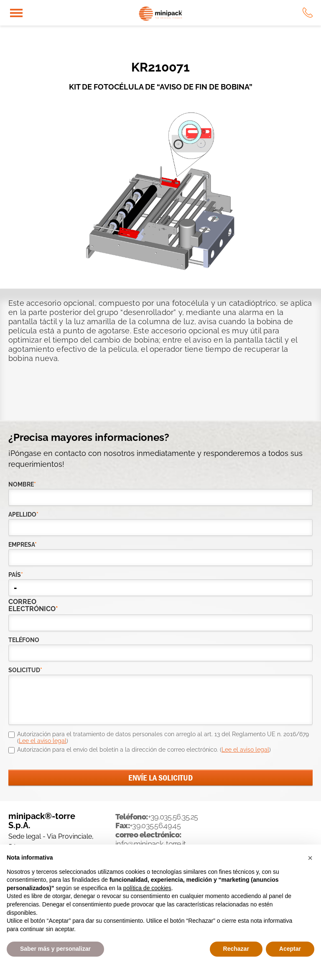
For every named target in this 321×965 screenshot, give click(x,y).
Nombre (22, 484)
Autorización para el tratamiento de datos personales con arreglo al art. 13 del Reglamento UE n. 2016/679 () (163, 737)
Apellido (23, 514)
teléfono (23, 640)
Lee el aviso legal (42, 740)
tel (308, 13)
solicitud (25, 670)
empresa (22, 544)
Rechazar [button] (236, 948)
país (15, 574)
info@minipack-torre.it (150, 844)
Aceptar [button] (290, 948)
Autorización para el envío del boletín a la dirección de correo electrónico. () (144, 749)
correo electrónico (25, 605)
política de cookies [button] (147, 888)
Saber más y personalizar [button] (55, 948)
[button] (310, 858)
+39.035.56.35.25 (173, 816)
